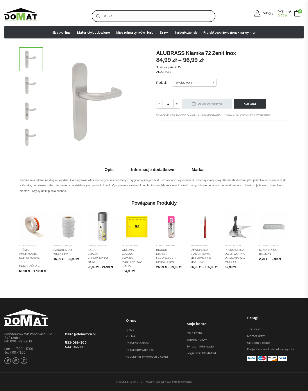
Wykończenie (263, 114)
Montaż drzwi (256, 336)
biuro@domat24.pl (80, 334)
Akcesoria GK (26, 246)
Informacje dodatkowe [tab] (152, 169)
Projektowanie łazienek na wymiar (229, 32)
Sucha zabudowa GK (47, 246)
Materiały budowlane (93, 32)
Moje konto (194, 333)
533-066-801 (75, 347)
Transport (254, 329)
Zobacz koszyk (197, 340)
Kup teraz (250, 103)
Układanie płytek (258, 343)
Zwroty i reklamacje (200, 346)
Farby (91, 246)
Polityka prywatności (140, 350)
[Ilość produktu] (168, 104)
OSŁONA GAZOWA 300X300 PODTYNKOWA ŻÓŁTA (132, 257)
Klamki (251, 114)
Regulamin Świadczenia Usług (147, 356)
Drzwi (164, 32)
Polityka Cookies (137, 343)
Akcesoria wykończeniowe (137, 246)
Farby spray (102, 246)
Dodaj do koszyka (210, 103)
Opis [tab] (109, 169)
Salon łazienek (186, 32)
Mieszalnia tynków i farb (135, 32)
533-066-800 (76, 343)
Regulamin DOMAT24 (201, 353)
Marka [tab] (198, 169)
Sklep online (61, 32)
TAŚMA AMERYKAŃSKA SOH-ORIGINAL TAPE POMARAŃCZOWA (31, 257)
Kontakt (131, 336)
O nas (130, 329)
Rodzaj (161, 82)
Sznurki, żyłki (61, 246)
